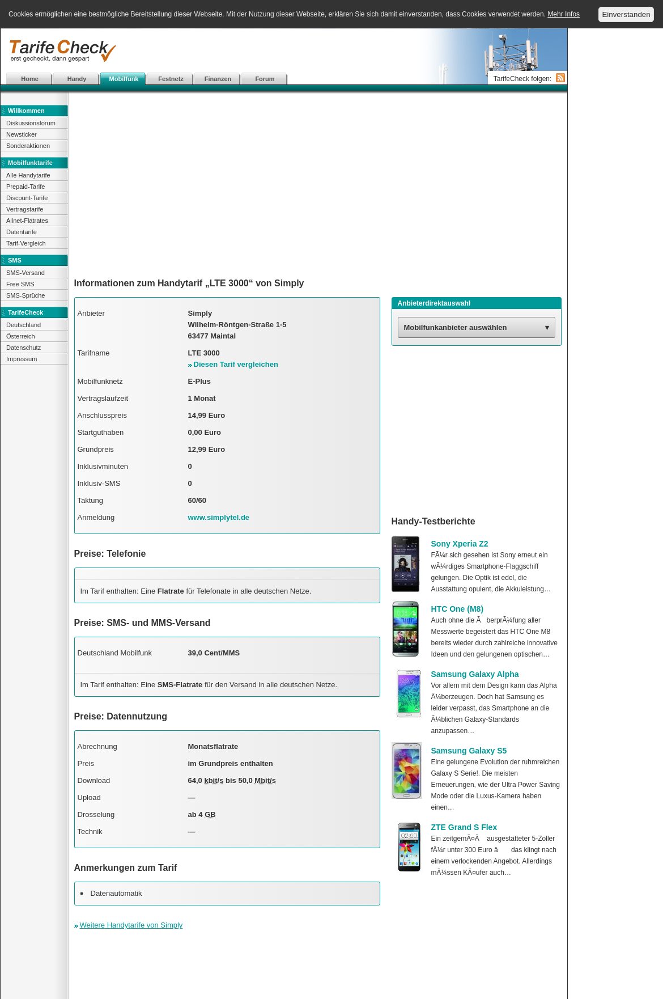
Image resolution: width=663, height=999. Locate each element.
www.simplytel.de (219, 517)
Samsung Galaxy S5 (469, 750)
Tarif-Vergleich (26, 243)
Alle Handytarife (28, 175)
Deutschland (23, 324)
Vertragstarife (24, 209)
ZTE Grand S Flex (464, 827)
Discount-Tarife (27, 197)
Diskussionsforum (31, 123)
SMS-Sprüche (25, 295)
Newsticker (21, 134)
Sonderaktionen (28, 145)
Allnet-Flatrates (27, 220)
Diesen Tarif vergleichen (236, 364)
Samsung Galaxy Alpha (475, 674)
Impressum (21, 358)
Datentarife (21, 231)
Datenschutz (23, 347)
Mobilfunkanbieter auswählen (455, 327)
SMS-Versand (25, 272)
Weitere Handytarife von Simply (131, 925)
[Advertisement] (318, 184)
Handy (77, 78)
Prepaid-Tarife (25, 186)
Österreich (20, 336)
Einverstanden (626, 14)
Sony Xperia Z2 (459, 543)
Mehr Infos (563, 14)
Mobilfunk (124, 78)
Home (30, 78)
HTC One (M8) (457, 608)
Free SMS (20, 284)
